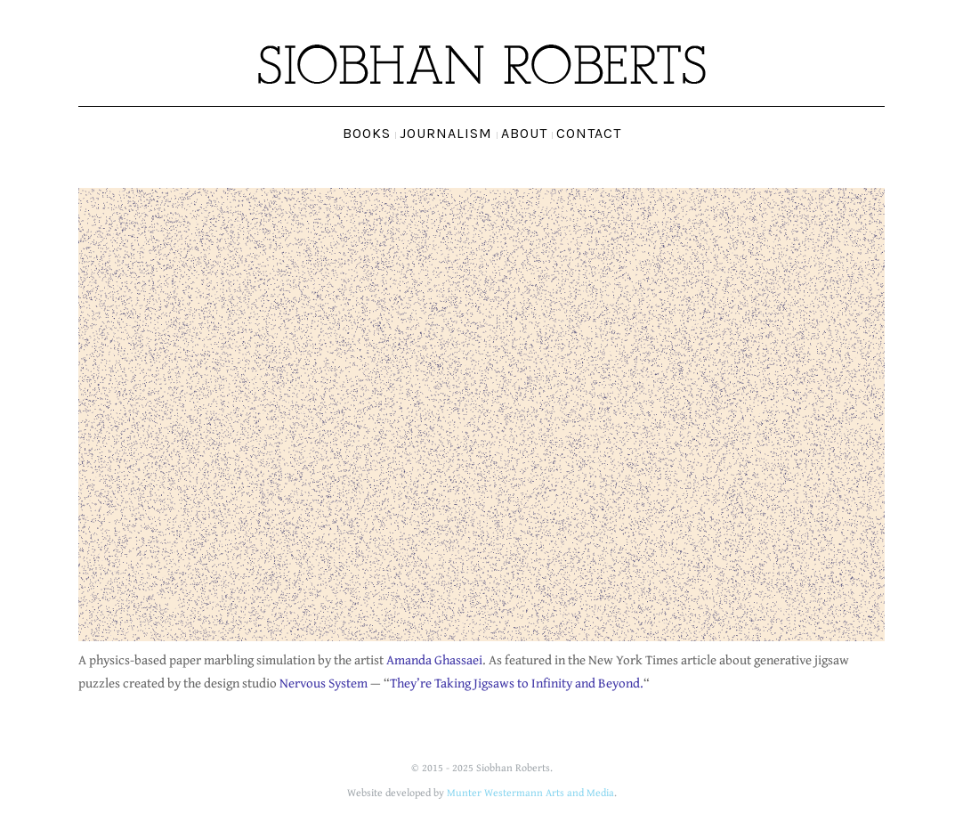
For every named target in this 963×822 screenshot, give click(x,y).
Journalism (446, 133)
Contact (588, 133)
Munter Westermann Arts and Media (530, 792)
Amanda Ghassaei (434, 659)
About (524, 133)
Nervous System (323, 682)
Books (367, 133)
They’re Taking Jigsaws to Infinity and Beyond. (516, 682)
